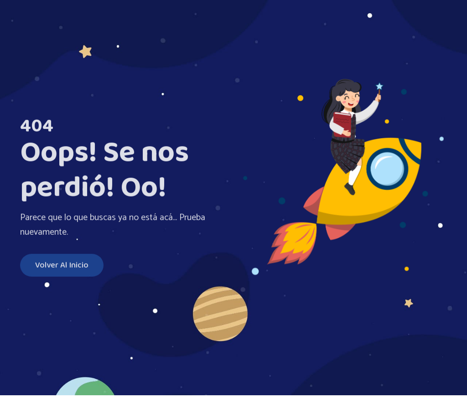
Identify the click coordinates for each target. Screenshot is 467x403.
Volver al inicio (62, 266)
